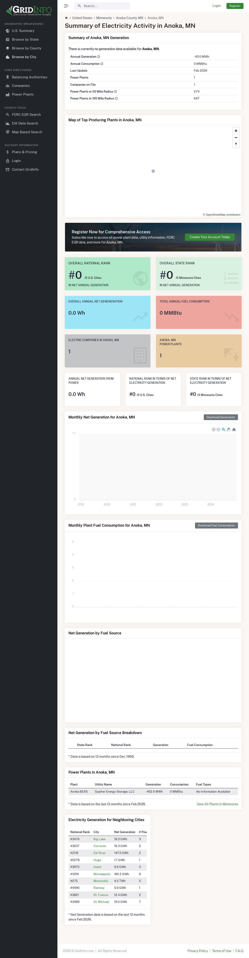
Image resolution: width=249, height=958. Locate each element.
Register (235, 6)
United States (82, 18)
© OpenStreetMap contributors (222, 214)
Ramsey (99, 888)
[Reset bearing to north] (236, 144)
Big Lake (99, 839)
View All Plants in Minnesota (217, 804)
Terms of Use (221, 951)
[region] (28, 486)
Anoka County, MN (129, 18)
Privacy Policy (197, 951)
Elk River (99, 853)
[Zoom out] (236, 137)
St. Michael (101, 902)
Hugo (97, 860)
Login (216, 6)
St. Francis (100, 895)
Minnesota (104, 18)
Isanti (97, 867)
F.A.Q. (239, 951)
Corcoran (99, 846)
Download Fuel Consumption (216, 525)
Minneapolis (101, 874)
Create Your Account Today (210, 237)
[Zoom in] (236, 130)
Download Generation (221, 417)
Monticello (100, 881)
